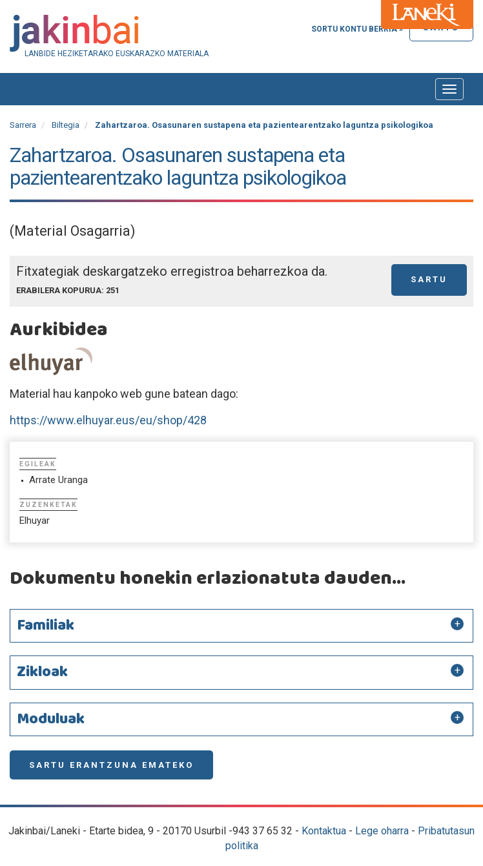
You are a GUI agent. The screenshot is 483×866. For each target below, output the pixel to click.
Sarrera (23, 125)
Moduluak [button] (51, 719)
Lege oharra (382, 831)
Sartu (429, 279)
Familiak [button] (45, 625)
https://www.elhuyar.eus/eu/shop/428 (108, 420)
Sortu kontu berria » (357, 29)
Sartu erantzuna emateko (111, 765)
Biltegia (65, 125)
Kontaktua (324, 831)
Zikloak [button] (42, 672)
